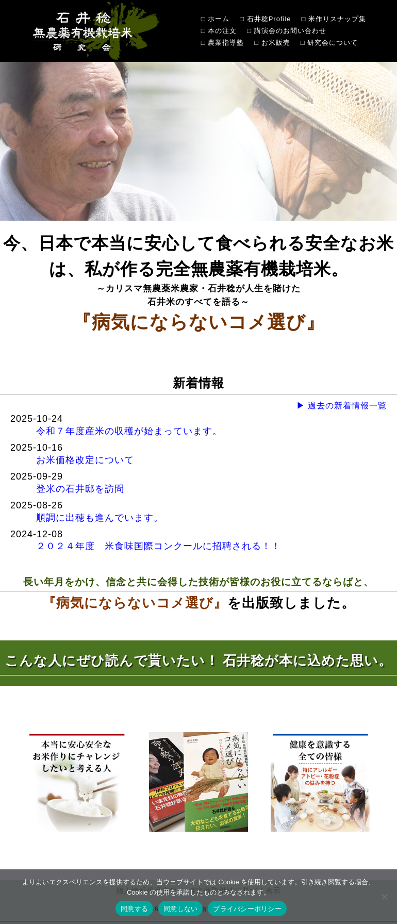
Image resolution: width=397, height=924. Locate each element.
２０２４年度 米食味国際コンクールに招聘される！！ (158, 546)
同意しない (180, 909)
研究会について (332, 42)
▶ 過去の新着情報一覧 (341, 405)
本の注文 (222, 31)
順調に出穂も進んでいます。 (99, 518)
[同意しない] (384, 897)
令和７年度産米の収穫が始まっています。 (129, 431)
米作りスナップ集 (337, 19)
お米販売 (275, 42)
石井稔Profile (269, 19)
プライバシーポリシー (247, 909)
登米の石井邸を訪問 (80, 489)
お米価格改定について (85, 460)
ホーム (218, 19)
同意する (134, 909)
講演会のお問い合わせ (290, 31)
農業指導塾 (226, 42)
